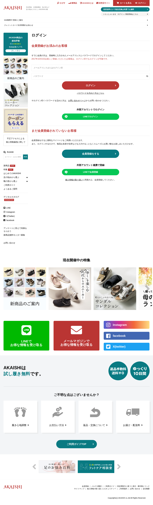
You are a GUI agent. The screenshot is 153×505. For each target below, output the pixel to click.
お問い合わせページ (77, 101)
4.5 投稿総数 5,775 (15, 44)
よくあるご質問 (10, 189)
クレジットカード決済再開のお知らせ (18, 25)
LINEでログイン (90, 116)
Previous (6, 288)
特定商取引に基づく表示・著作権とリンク (133, 486)
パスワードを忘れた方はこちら (90, 93)
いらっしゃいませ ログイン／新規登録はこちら (120, 14)
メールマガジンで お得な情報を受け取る (76, 343)
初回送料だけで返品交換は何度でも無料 (118, 9)
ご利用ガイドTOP (76, 444)
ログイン (142, 3)
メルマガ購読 (96, 486)
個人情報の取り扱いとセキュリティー (101, 489)
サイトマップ (79, 489)
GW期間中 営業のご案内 (13, 20)
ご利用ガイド (9, 185)
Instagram (10, 212)
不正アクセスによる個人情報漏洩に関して (15, 140)
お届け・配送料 (131, 425)
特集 (8, 169)
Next (147, 288)
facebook (10, 220)
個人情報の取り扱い (74, 180)
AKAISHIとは (87, 3)
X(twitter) (119, 346)
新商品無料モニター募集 (14, 235)
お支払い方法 (56, 425)
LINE (8, 208)
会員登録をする (90, 153)
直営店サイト (104, 3)
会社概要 (146, 489)
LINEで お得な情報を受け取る (26, 343)
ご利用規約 (123, 489)
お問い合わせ (9, 243)
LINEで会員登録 (90, 172)
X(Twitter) (10, 216)
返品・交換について (94, 425)
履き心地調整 (19, 425)
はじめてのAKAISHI (12, 173)
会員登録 (85, 486)
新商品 (9, 166)
